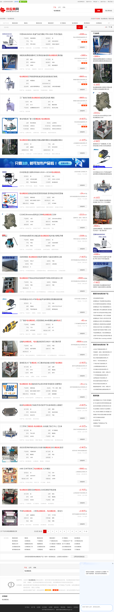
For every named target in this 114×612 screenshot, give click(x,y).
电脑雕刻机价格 (29, 543)
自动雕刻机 (77, 543)
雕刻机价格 (39, 23)
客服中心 (69, 607)
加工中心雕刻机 (66, 543)
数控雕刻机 (87, 23)
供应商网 (2, 18)
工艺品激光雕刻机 (66, 549)
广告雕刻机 (40, 541)
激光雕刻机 (75, 23)
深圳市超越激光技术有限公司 (79, 514)
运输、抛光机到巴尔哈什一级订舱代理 (40, 342)
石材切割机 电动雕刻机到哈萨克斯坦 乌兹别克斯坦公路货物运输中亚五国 (102, 287)
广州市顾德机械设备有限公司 (100, 375)
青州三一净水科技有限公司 (100, 360)
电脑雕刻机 (40, 543)
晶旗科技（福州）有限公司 (80, 217)
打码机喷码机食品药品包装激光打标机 (38, 77)
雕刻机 (26, 23)
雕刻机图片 (51, 23)
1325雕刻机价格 (78, 541)
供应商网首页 (81, 1)
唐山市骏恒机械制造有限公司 (100, 358)
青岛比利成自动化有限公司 (100, 383)
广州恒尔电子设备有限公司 (100, 363)
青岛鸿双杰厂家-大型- (35, 119)
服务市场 (103, 1)
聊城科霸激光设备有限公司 (80, 79)
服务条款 (56, 607)
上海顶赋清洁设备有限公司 (80, 143)
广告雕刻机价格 (54, 541)
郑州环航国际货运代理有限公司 (79, 260)
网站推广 (96, 1)
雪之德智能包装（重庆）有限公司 (102, 372)
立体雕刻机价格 (41, 546)
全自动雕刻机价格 (66, 546)
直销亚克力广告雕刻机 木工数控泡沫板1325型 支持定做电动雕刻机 (102, 145)
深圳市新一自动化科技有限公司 (101, 355)
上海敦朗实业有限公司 (81, 471)
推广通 (33, 607)
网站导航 (110, 1)
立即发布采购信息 (79, 556)
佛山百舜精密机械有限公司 (80, 37)
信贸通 (38, 607)
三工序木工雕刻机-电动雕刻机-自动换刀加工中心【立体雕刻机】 (102, 202)
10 (80, 531)
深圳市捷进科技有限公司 (80, 58)
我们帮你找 (108, 10)
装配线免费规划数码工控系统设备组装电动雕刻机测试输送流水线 (102, 61)
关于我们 (27, 607)
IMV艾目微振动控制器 (99, 417)
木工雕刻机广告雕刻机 (55, 543)
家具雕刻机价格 (16, 549)
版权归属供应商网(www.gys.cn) (64, 609)
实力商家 (44, 607)
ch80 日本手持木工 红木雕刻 (35, 469)
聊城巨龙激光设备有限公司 (80, 100)
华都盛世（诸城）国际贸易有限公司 (102, 352)
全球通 (50, 607)
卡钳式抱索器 (96, 426)
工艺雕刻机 (77, 549)
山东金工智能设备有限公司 (100, 349)
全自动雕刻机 (77, 546)
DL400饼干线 (96, 420)
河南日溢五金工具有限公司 (80, 239)
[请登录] (16, 1)
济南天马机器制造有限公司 (80, 429)
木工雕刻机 (63, 23)
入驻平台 (24, 1)
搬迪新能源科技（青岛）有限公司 (102, 386)
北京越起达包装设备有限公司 (100, 369)
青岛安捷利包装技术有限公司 (100, 380)
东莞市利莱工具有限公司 (80, 171)
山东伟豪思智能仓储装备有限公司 (102, 389)
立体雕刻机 (52, 546)
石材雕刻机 (99, 23)
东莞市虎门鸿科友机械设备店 (79, 450)
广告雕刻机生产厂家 (67, 541)
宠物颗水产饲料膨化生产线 (100, 423)
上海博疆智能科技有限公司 (100, 366)
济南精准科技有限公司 (81, 408)
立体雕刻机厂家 (29, 546)
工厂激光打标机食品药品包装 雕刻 (37, 98)
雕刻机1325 (15, 543)
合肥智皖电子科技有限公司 (100, 378)
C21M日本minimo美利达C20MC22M (38, 215)
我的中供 (88, 1)
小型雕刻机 (40, 549)
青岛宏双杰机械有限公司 (80, 122)
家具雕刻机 (27, 549)
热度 (86, 27)
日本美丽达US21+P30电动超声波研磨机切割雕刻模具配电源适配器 (102, 174)
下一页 (110, 27)
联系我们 (76, 607)
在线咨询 (82, 47)
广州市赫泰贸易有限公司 (80, 323)
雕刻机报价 (15, 23)
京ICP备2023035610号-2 (48, 609)
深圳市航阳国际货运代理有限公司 (78, 196)
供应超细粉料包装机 (98, 298)
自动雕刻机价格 (16, 546)
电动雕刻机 (104, 18)
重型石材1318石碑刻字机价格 (38, 490)
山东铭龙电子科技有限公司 (80, 493)
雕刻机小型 (52, 549)
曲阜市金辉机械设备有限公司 (79, 366)
